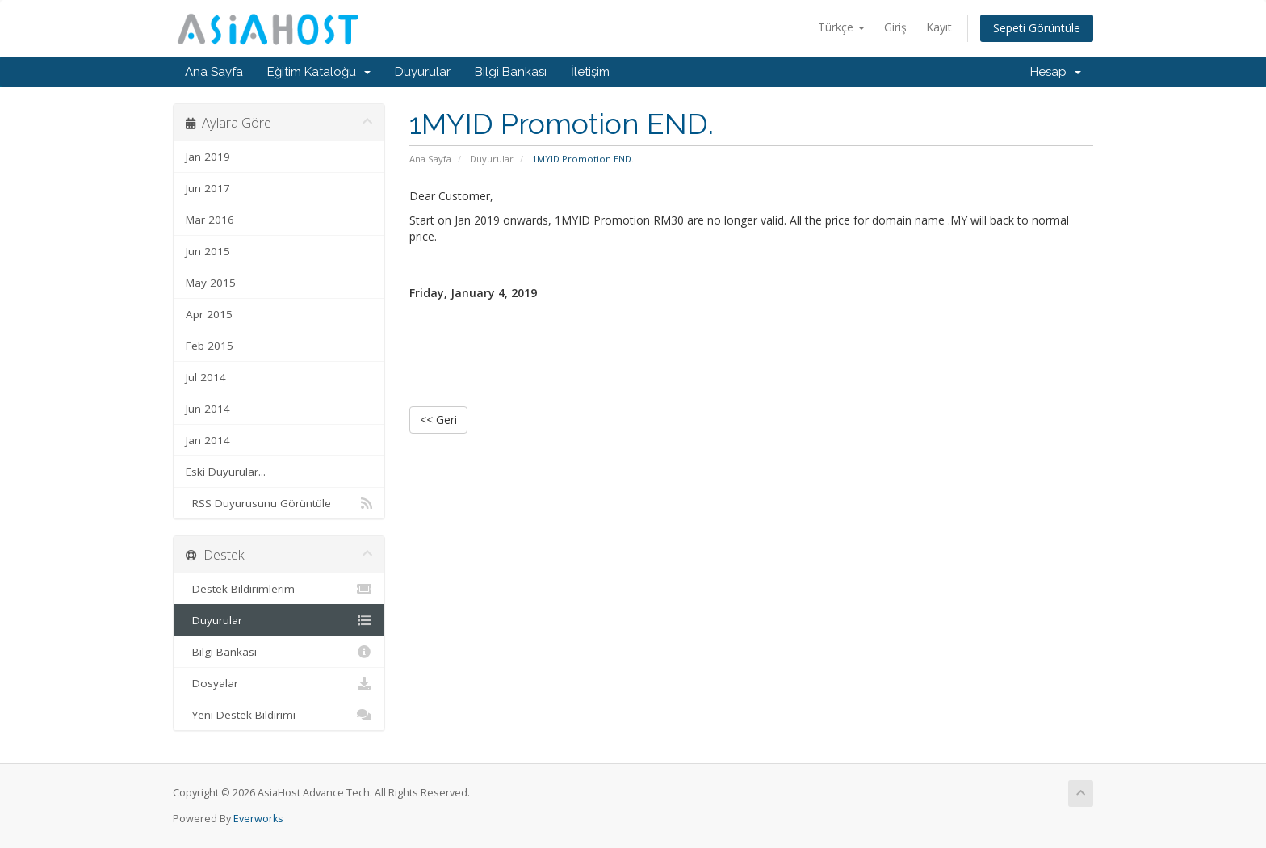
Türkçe (841, 27)
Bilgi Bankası (511, 72)
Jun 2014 (208, 408)
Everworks (258, 818)
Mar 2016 (210, 219)
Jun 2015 (208, 251)
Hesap (1055, 72)
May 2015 (211, 282)
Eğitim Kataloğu (319, 72)
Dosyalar (279, 683)
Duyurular (423, 72)
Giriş (895, 27)
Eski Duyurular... (226, 471)
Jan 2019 (208, 156)
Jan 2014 (208, 440)
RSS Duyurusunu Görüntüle (279, 503)
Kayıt (939, 27)
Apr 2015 (209, 314)
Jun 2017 (208, 188)
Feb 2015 (209, 345)
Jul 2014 (206, 377)
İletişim (590, 72)
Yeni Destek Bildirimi (279, 714)
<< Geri (438, 419)
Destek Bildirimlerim (279, 588)
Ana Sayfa (214, 72)
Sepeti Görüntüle (1036, 28)
